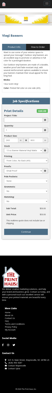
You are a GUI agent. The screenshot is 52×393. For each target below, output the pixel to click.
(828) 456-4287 (13, 362)
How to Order (38, 47)
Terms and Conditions (15, 324)
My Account (10, 329)
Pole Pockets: (11, 176)
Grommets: (9, 186)
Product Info (14, 47)
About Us (9, 315)
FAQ (7, 321)
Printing (8, 156)
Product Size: (10, 136)
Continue (26, 231)
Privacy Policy (11, 327)
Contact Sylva (14, 368)
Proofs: (7, 166)
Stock (7, 146)
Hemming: (9, 197)
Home (7, 312)
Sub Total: (11, 208)
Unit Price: (11, 214)
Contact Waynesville (17, 365)
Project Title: (10, 115)
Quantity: (9, 125)
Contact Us (10, 318)
